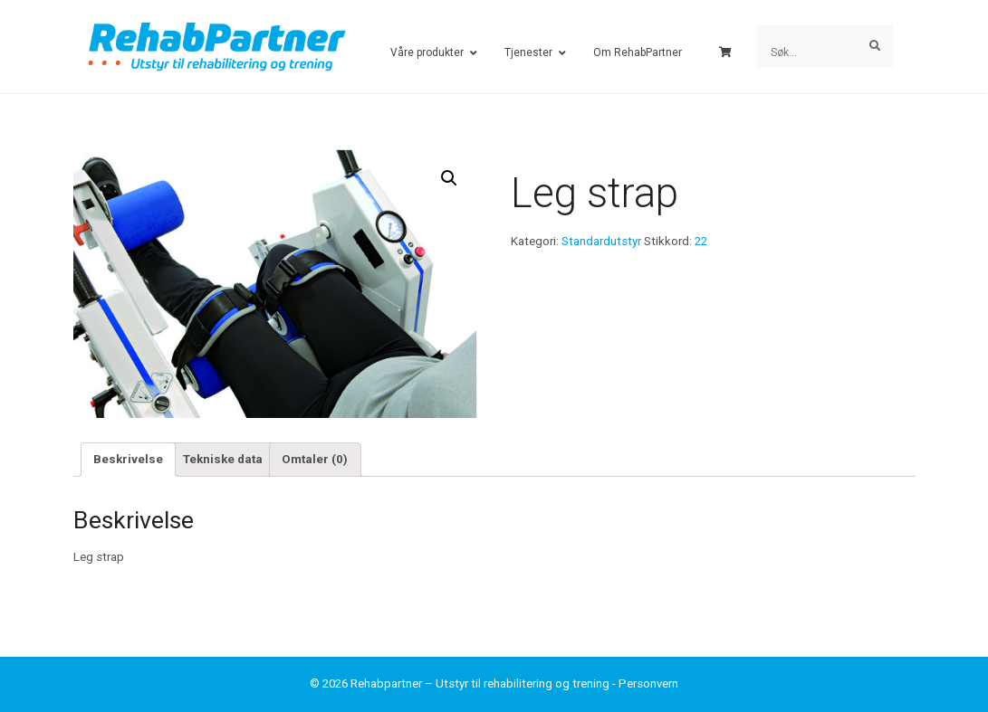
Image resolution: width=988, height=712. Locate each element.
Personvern (648, 683)
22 (701, 241)
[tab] (129, 459)
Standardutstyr (601, 241)
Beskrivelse (128, 459)
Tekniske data (223, 459)
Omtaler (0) (315, 459)
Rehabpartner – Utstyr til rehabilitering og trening (479, 683)
